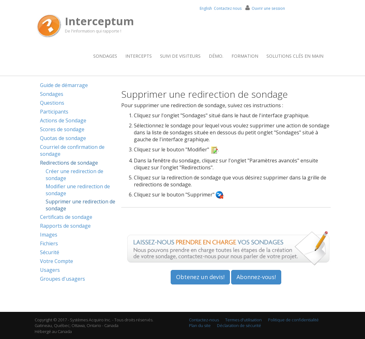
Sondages (105, 56)
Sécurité (49, 252)
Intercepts (138, 56)
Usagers (50, 269)
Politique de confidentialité (293, 320)
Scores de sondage (62, 129)
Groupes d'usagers (62, 278)
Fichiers (49, 243)
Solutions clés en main (294, 56)
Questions (52, 102)
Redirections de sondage (69, 162)
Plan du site (200, 325)
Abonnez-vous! (256, 277)
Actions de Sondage (63, 120)
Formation (244, 56)
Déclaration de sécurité (239, 325)
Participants (54, 111)
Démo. (216, 56)
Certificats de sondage (66, 216)
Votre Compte (56, 261)
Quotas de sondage (63, 138)
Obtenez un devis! (200, 277)
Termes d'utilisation (243, 320)
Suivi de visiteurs (180, 56)
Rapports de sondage (65, 225)
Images (48, 234)
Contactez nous (228, 8)
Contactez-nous (204, 320)
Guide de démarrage (64, 85)
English (206, 8)
